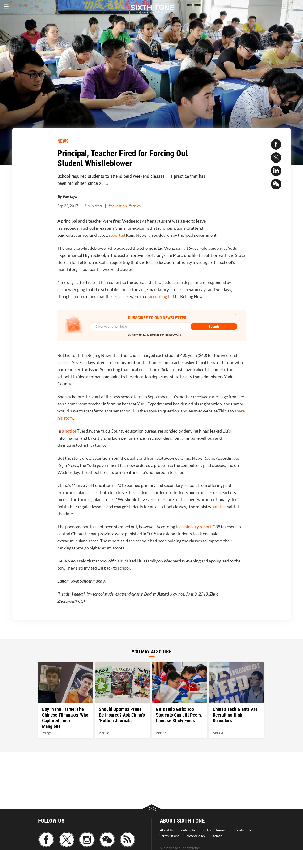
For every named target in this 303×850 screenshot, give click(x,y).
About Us (167, 830)
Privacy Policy (194, 836)
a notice (69, 431)
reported (117, 235)
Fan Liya (70, 196)
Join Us (205, 830)
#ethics (135, 206)
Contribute (187, 830)
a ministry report (195, 526)
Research (223, 830)
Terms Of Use (169, 836)
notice (220, 506)
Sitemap (216, 836)
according (158, 296)
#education (117, 206)
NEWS (63, 141)
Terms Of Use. (173, 334)
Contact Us (243, 830)
